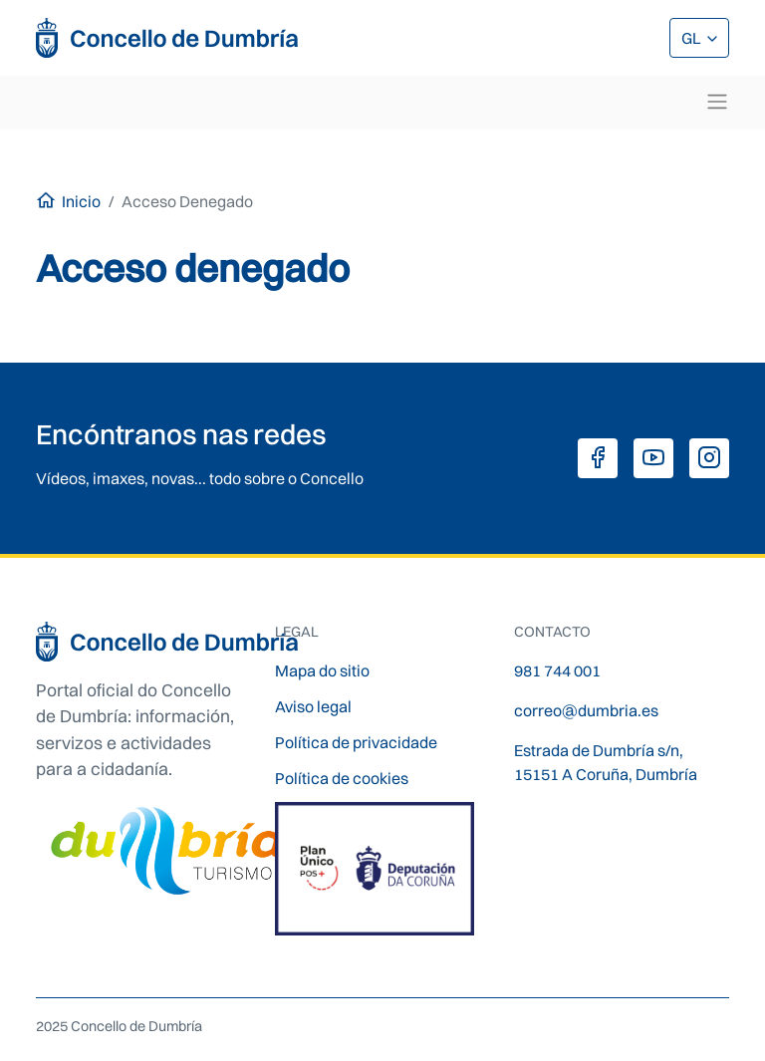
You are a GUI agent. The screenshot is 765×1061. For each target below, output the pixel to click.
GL (692, 38)
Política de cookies (341, 778)
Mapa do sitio (322, 670)
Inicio (81, 201)
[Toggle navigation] (717, 102)
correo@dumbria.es (586, 710)
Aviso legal (313, 706)
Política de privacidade (356, 742)
